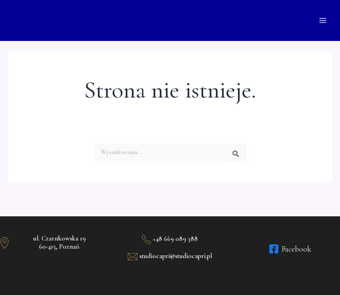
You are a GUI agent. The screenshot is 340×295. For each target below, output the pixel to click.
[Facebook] (290, 249)
